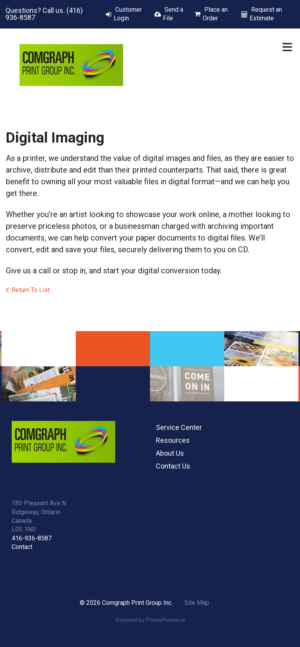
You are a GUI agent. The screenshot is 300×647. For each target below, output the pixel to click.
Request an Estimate (266, 14)
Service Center (179, 427)
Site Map (196, 602)
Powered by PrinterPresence (150, 620)
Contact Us (173, 466)
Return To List (31, 290)
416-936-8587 (32, 538)
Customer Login (128, 14)
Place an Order (215, 14)
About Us (170, 453)
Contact (22, 547)
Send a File (173, 14)
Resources (173, 440)
